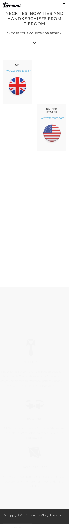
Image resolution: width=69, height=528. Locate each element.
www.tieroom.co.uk (18, 70)
